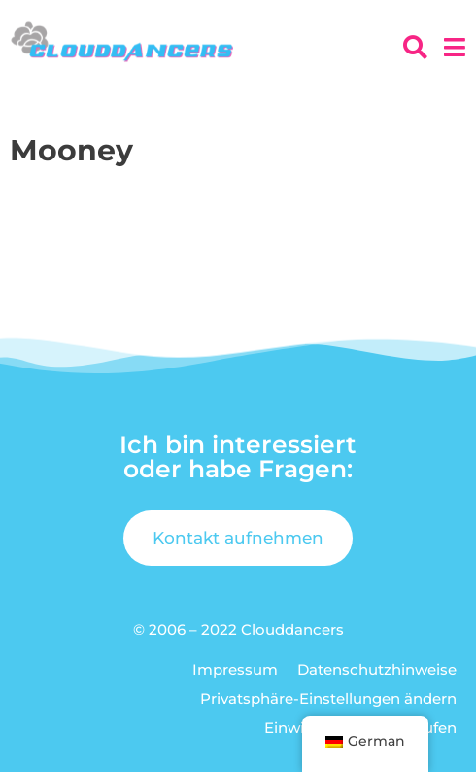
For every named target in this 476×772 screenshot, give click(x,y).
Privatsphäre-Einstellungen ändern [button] (328, 698)
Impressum (235, 669)
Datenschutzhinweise (377, 669)
